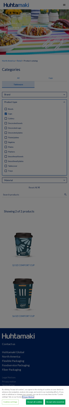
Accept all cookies (34, 402)
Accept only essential (55, 402)
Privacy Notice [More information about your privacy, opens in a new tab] (28, 397)
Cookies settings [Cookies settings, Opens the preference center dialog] (10, 402)
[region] (34, 396)
